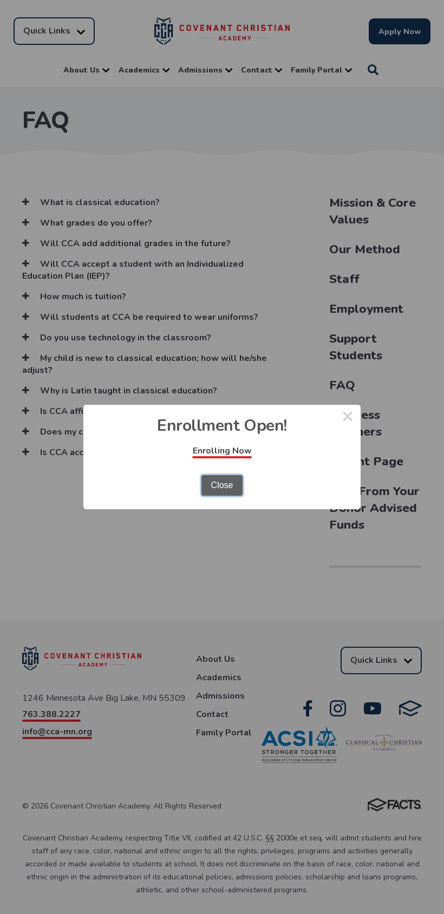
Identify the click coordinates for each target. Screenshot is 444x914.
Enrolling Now (222, 451)
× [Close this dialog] (347, 418)
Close (222, 485)
